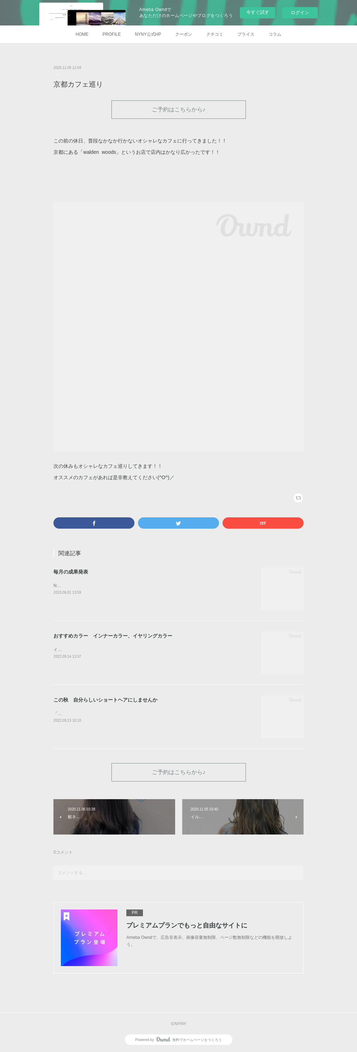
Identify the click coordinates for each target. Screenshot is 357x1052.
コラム (275, 34)
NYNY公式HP (148, 34)
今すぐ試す (257, 12)
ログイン (300, 12)
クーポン (183, 34)
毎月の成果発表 (70, 572)
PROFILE (112, 34)
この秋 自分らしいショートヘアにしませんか (105, 700)
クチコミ (214, 34)
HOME (82, 34)
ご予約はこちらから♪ (179, 109)
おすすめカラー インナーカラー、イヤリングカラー (112, 636)
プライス (245, 34)
